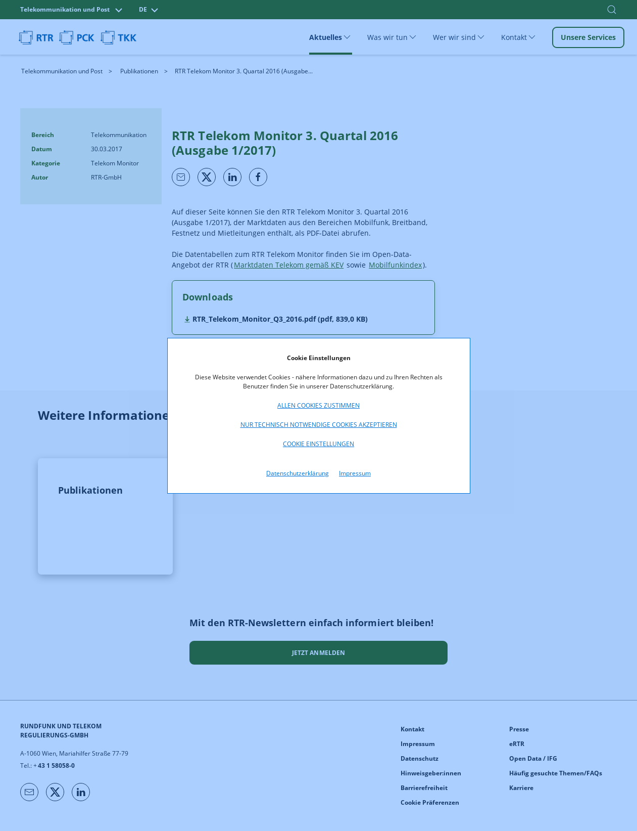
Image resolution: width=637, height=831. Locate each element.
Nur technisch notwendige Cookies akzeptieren (318, 424)
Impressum (355, 473)
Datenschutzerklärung (297, 473)
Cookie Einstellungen (318, 444)
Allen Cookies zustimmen (318, 405)
